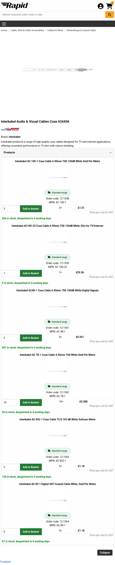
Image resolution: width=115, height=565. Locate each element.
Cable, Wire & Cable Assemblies (28, 30)
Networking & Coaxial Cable (81, 30)
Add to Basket (31, 208)
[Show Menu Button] (4, 24)
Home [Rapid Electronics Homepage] (4, 30)
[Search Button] (109, 14)
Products (9, 152)
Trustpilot (5, 561)
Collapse (105, 552)
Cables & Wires (55, 30)
